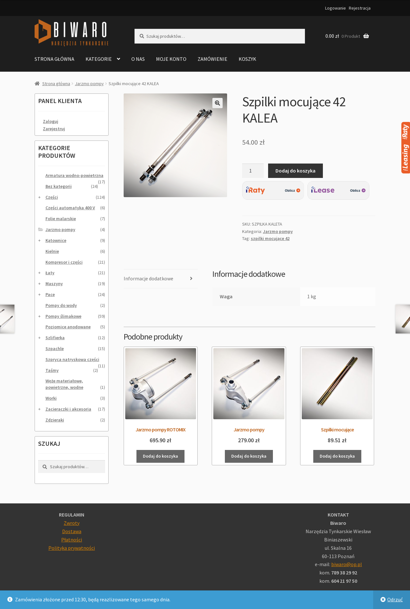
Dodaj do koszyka (295, 170)
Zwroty (71, 523)
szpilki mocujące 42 (270, 238)
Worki (51, 398)
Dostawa (71, 531)
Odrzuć (395, 599)
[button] (217, 103)
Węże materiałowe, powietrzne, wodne (64, 384)
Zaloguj (50, 121)
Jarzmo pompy (89, 83)
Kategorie (99, 59)
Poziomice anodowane (68, 327)
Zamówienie (212, 59)
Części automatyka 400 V (70, 208)
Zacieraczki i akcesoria (68, 409)
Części (51, 197)
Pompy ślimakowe (63, 316)
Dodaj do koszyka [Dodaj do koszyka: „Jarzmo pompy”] (249, 456)
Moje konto (171, 59)
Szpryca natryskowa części (72, 359)
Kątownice (55, 240)
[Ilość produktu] (253, 171)
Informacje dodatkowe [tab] (148, 278)
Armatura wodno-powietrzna (74, 175)
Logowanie (335, 8)
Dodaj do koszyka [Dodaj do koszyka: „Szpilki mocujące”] (338, 456)
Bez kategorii (58, 186)
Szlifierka (55, 338)
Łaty (49, 273)
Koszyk (247, 59)
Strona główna (54, 59)
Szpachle (54, 348)
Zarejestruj (54, 129)
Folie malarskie (60, 218)
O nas (138, 59)
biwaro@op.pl (346, 564)
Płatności (71, 539)
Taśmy (52, 370)
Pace (50, 294)
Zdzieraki (54, 420)
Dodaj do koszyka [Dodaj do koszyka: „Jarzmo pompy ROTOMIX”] (160, 456)
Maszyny (54, 283)
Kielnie (52, 251)
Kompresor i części (64, 262)
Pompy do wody (61, 305)
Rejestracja (360, 8)
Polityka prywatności (71, 548)
